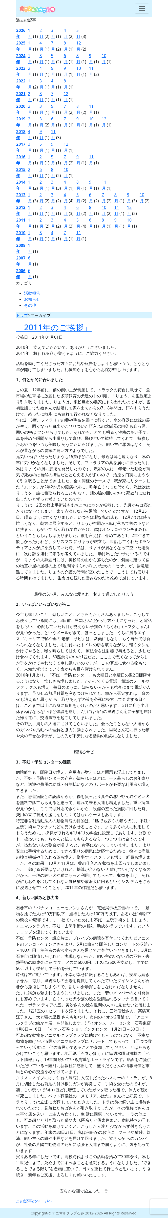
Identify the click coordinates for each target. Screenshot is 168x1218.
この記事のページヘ (34, 1201)
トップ (22, 315)
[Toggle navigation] (142, 9)
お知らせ (32, 299)
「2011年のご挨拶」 (54, 327)
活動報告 (32, 293)
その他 (30, 305)
